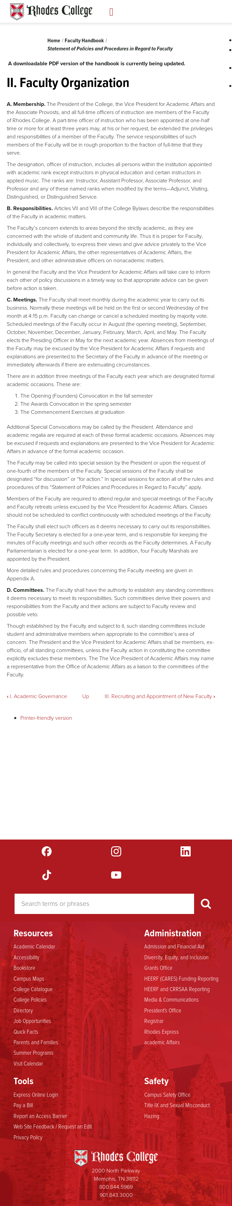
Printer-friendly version (46, 718)
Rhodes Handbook (51, 11)
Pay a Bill (23, 1105)
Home (53, 40)
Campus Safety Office (167, 1094)
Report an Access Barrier (40, 1116)
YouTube (116, 875)
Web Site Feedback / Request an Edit (53, 1126)
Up (85, 696)
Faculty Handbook (84, 40)
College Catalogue (33, 989)
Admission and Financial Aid (174, 946)
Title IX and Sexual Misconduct (177, 1105)
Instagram (116, 851)
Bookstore (24, 967)
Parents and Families (36, 1042)
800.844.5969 (116, 1187)
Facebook (47, 851)
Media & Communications (171, 999)
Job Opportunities (32, 1021)
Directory (23, 1010)
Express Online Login (36, 1094)
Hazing (151, 1116)
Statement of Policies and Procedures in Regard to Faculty (110, 48)
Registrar (154, 1021)
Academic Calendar (34, 946)
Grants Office (158, 967)
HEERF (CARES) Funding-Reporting (181, 978)
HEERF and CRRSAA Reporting (177, 989)
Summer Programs (34, 1052)
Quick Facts (26, 1031)
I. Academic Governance (37, 696)
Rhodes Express (161, 1031)
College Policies (30, 999)
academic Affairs (162, 1042)
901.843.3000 (116, 1195)
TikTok (47, 875)
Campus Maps (29, 978)
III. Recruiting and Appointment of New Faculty (160, 696)
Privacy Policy (28, 1137)
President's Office (162, 1010)
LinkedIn (186, 851)
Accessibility (26, 957)
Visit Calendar (28, 1063)
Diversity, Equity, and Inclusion (176, 957)
